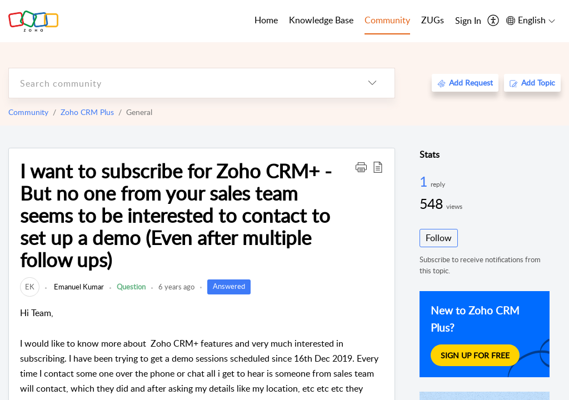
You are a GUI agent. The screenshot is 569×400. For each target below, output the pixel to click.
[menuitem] (468, 21)
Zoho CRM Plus (87, 112)
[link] (29, 287)
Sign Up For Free (475, 355)
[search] (179, 83)
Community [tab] (387, 20)
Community (28, 112)
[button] (361, 166)
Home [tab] (266, 20)
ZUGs (432, 20)
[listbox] (372, 83)
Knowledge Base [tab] (321, 20)
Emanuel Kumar (78, 287)
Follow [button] (439, 238)
